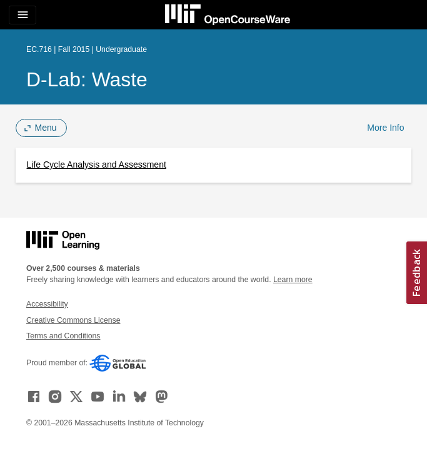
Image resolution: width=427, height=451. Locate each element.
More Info (385, 128)
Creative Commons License (73, 320)
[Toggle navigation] (22, 15)
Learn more (293, 279)
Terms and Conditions (63, 336)
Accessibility (47, 304)
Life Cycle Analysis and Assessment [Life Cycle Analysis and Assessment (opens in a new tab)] (96, 165)
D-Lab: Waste (87, 79)
